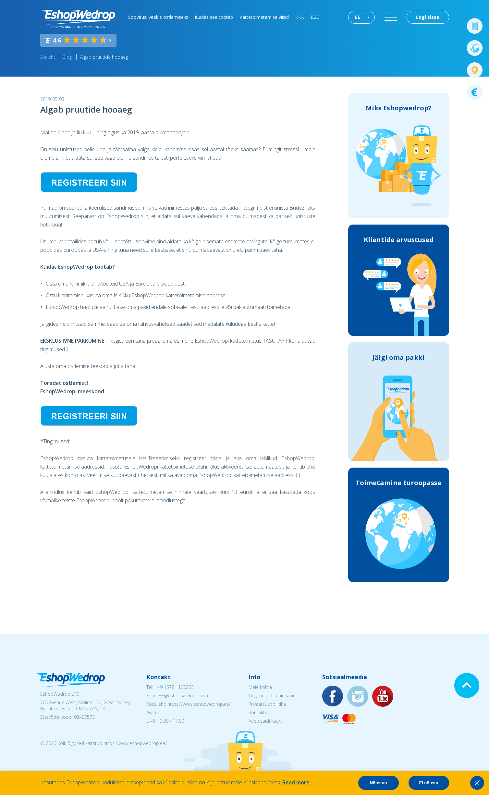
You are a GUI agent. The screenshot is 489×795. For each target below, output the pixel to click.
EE (357, 17)
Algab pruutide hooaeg (104, 57)
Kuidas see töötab (214, 17)
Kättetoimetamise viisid (264, 17)
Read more (296, 782)
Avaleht (47, 57)
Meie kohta (260, 687)
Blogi (68, 57)
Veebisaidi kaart (265, 721)
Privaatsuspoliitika (267, 704)
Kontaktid (259, 712)
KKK (299, 17)
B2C (315, 17)
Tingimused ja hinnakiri (272, 695)
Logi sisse (427, 17)
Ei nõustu (428, 782)
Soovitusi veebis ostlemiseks (158, 17)
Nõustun (378, 782)
